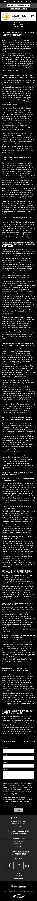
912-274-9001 (23, 851)
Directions (18, 826)
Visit (18, 1)
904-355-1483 (20, 833)
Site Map (18, 873)
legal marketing (17, 891)
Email (13, 1)
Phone (5, 762)
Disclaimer (18, 876)
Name (5, 748)
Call (9, 1)
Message (6, 770)
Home (5, 1)
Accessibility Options (18, 9)
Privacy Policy (18, 878)
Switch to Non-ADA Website (18, 5)
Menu (30, 1)
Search (22, 1)
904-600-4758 (18, 27)
